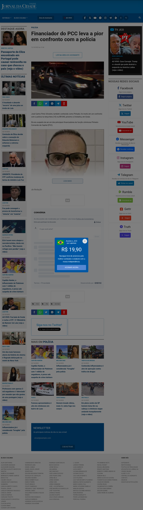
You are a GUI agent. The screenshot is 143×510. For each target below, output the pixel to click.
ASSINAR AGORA (71, 267)
